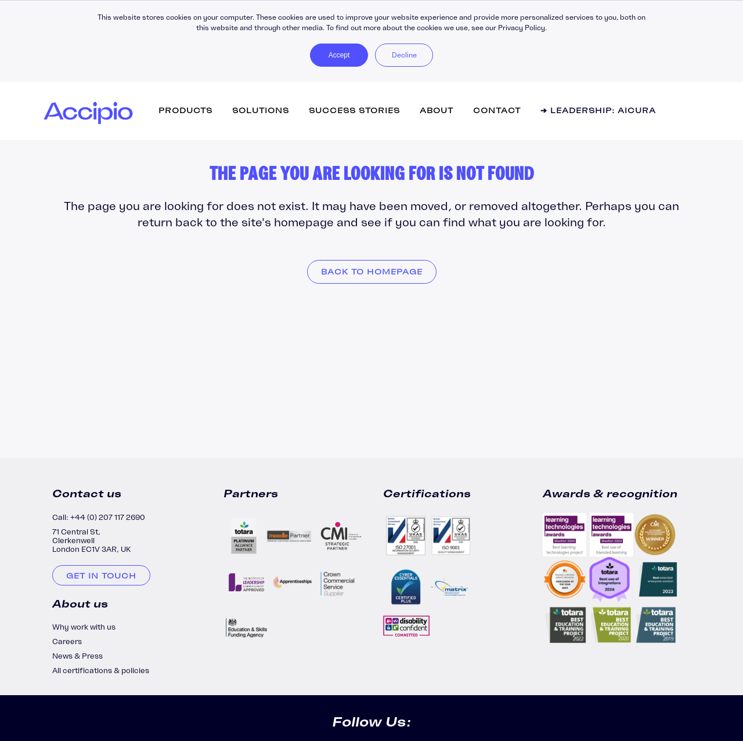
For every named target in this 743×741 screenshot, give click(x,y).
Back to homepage (372, 272)
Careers (67, 641)
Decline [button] (404, 55)
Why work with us (84, 627)
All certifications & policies (100, 670)
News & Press (77, 656)
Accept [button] (339, 55)
